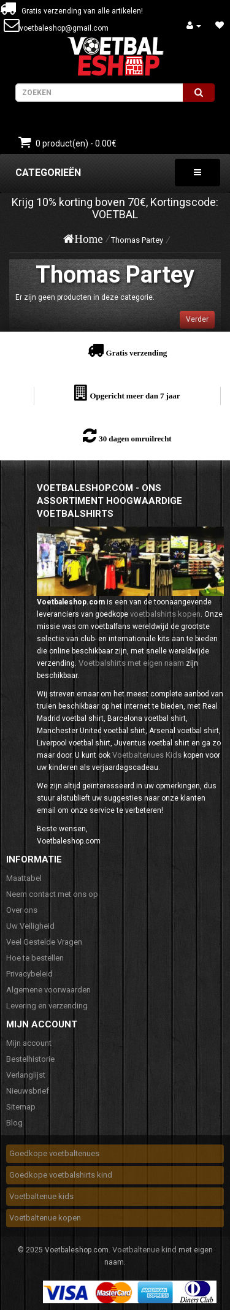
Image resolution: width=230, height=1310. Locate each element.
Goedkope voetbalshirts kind (60, 1174)
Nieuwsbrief (27, 1090)
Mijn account (29, 1043)
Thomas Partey (137, 240)
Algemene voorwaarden (48, 989)
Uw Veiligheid (30, 926)
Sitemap (21, 1106)
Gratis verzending (136, 353)
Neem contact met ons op (52, 894)
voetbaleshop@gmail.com (64, 28)
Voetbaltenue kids (41, 1196)
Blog (14, 1122)
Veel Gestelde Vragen (44, 941)
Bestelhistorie (30, 1059)
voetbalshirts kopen (165, 614)
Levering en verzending (47, 1005)
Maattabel (24, 878)
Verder (197, 319)
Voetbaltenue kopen (45, 1217)
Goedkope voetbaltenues (54, 1153)
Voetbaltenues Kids (147, 755)
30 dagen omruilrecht (135, 439)
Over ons (21, 910)
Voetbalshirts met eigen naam (131, 663)
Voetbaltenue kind (144, 1249)
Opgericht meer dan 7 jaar (135, 396)
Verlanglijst (25, 1075)
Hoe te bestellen (35, 957)
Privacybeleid (29, 973)
